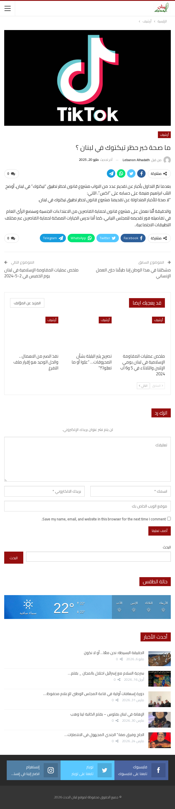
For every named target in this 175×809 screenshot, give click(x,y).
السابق (157, 385)
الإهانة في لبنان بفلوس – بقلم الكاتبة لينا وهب (107, 714)
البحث (167, 547)
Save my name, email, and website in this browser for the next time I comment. (104, 519)
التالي (143, 385)
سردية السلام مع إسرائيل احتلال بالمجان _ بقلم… (106, 673)
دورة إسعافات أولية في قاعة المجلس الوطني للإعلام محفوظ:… (93, 693)
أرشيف (164, 134)
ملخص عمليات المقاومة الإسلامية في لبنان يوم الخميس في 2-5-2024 (41, 273)
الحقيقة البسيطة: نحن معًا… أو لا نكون (114, 652)
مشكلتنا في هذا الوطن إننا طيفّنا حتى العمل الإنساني (133, 273)
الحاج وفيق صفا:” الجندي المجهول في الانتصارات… (104, 734)
